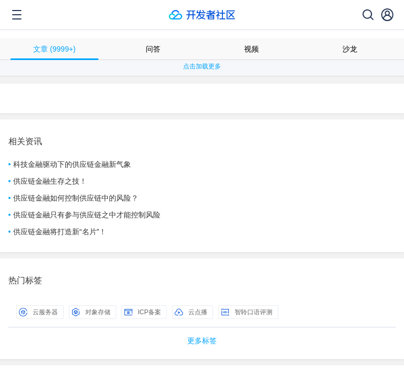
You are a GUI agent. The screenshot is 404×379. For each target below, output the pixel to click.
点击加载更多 (202, 66)
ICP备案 (142, 312)
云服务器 (38, 312)
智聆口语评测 (246, 312)
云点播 (191, 312)
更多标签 (202, 340)
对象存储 (91, 312)
